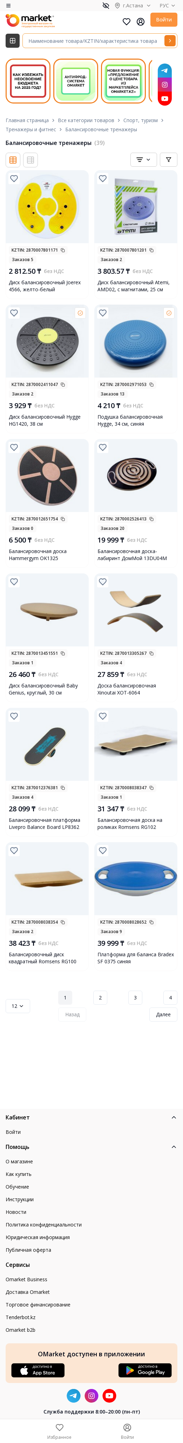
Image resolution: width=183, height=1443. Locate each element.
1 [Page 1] (65, 997)
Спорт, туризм (140, 120)
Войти (164, 19)
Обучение (17, 1186)
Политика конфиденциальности (44, 1224)
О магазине (19, 1161)
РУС (168, 5)
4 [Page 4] (170, 997)
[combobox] (143, 160)
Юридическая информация (38, 1237)
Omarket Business (26, 1279)
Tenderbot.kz (20, 1317)
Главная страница (27, 120)
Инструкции (20, 1199)
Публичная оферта (28, 1249)
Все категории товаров (86, 120)
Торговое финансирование (38, 1304)
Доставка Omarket (28, 1292)
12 (18, 1006)
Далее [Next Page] (163, 1014)
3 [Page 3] (135, 997)
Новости (16, 1212)
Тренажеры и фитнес (31, 129)
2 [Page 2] (100, 997)
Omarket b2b (20, 1329)
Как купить (19, 1174)
